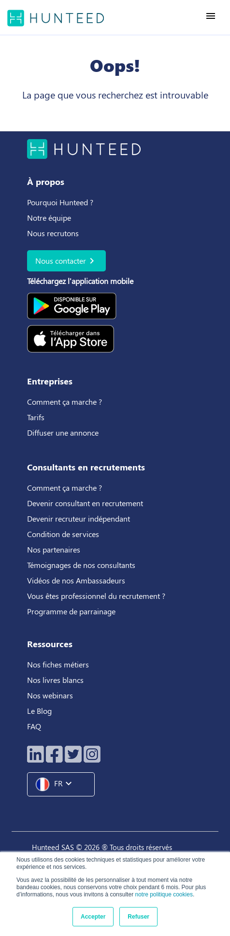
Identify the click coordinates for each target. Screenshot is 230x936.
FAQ (34, 726)
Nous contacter (66, 261)
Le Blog (40, 711)
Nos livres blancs (56, 680)
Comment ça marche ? (64, 402)
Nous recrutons (53, 233)
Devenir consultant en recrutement (85, 503)
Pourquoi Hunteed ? (60, 202)
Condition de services (63, 534)
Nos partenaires (53, 549)
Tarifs (35, 417)
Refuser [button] (138, 916)
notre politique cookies (163, 894)
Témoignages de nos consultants (81, 565)
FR (57, 784)
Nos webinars (50, 695)
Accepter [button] (93, 916)
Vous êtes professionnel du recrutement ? (96, 596)
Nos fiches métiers (58, 664)
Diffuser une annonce (63, 432)
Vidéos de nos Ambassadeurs (76, 580)
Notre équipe (49, 218)
